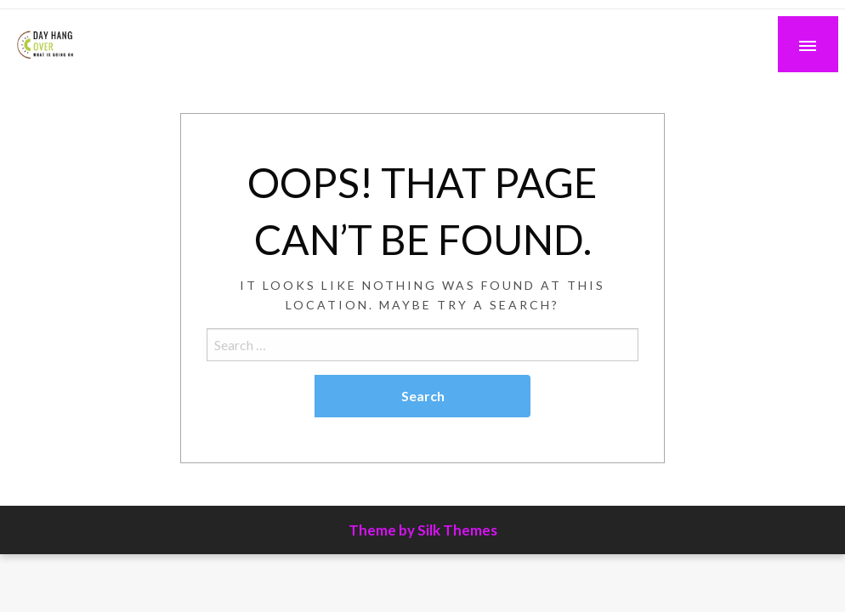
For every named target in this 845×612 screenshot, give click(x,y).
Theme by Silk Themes (423, 530)
